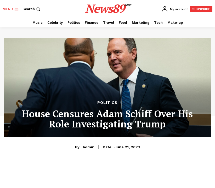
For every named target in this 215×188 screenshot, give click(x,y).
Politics (107, 103)
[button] (31, 9)
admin (88, 147)
